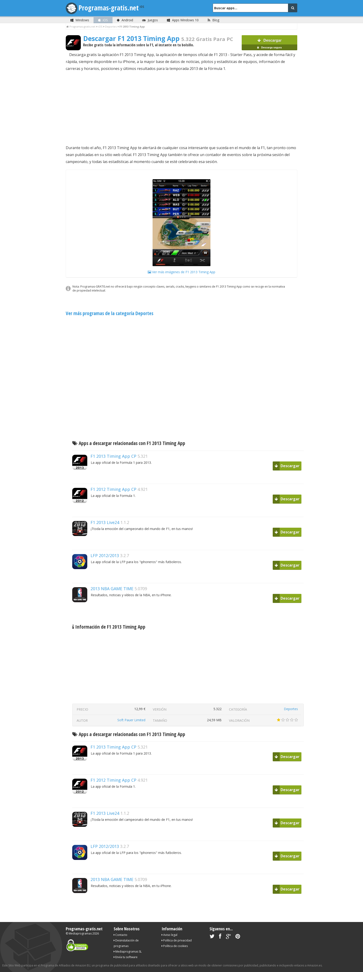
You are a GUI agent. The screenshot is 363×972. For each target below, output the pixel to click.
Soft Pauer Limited (131, 720)
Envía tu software (126, 957)
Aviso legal (169, 935)
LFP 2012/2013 (105, 555)
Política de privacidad (177, 940)
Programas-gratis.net (108, 8)
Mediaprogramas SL (128, 951)
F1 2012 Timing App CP (113, 489)
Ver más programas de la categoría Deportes (109, 313)
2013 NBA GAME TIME (112, 588)
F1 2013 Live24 (105, 522)
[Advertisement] (181, 108)
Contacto (120, 935)
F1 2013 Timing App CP (113, 456)
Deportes (291, 709)
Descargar (269, 44)
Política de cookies (175, 946)
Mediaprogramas (80, 933)
